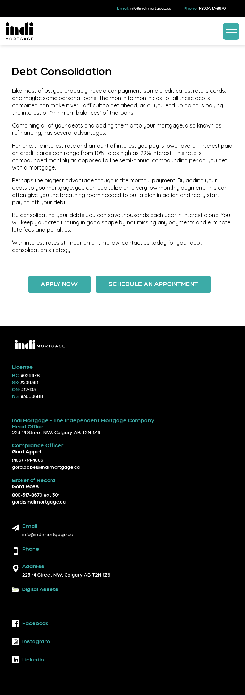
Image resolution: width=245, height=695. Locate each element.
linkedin (28, 659)
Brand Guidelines (73, 597)
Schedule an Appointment (153, 284)
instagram (31, 641)
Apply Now (59, 284)
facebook (30, 623)
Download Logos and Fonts (41, 597)
